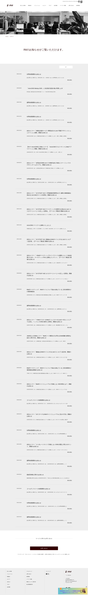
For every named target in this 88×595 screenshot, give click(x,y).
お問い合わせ (71, 5)
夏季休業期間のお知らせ (34, 102)
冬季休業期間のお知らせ (34, 74)
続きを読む (69, 79)
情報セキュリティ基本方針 (31, 581)
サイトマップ (48, 571)
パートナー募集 (63, 5)
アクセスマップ (29, 571)
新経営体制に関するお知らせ (35, 474)
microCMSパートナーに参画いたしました (39, 225)
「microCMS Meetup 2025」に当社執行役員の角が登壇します (45, 88)
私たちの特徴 (22, 5)
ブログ (50, 5)
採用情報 (78, 5)
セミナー (44, 5)
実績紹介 (30, 5)
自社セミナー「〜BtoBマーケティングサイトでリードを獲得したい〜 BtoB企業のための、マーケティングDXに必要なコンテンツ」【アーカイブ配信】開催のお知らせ (49, 257)
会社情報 (55, 5)
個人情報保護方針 (30, 584)
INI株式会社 (10, 5)
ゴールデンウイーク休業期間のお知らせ (38, 400)
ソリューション (37, 5)
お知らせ (8, 581)
